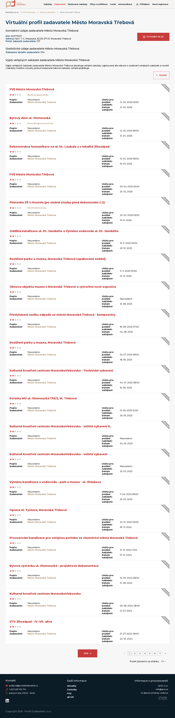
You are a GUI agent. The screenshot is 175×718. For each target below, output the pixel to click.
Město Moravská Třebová (42, 102)
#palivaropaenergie (37, 95)
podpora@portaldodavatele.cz (23, 685)
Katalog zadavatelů (47, 12)
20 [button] (162, 661)
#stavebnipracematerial (40, 123)
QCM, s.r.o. (163, 686)
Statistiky (72, 689)
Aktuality (71, 686)
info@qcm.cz (162, 689)
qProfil (70, 697)
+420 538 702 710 (17, 689)
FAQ (69, 693)
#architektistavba (37, 208)
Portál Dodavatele (28, 12)
